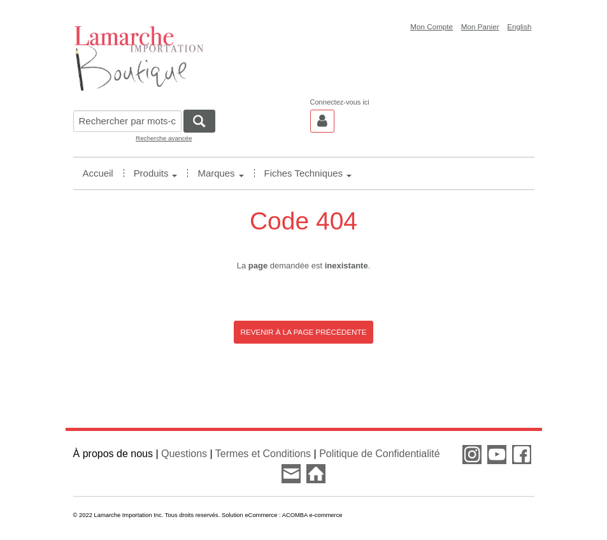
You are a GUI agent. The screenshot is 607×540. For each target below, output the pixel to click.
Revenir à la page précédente (304, 332)
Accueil (98, 173)
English (519, 26)
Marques (220, 173)
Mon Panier (480, 26)
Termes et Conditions (263, 453)
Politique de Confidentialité (379, 453)
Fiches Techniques (308, 173)
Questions (184, 453)
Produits (156, 173)
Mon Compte (431, 26)
